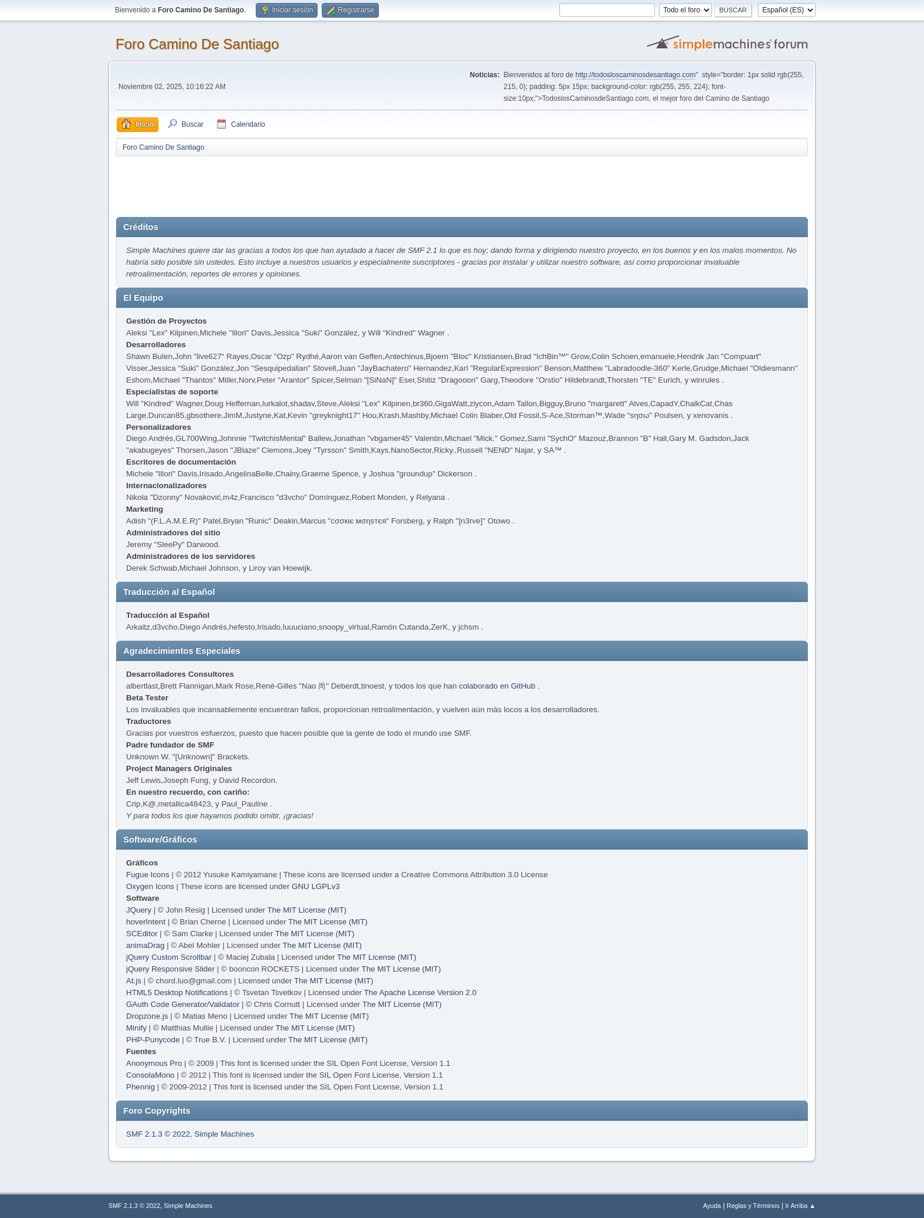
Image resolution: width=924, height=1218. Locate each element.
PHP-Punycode (153, 1039)
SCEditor (141, 933)
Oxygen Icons (150, 886)
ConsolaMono (150, 1075)
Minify (136, 1027)
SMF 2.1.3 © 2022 (158, 1134)
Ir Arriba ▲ (801, 1205)
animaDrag (145, 945)
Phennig (140, 1086)
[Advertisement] (323, 183)
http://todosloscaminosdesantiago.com (636, 75)
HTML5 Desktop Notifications (177, 992)
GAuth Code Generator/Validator (182, 1004)
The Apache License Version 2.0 (420, 992)
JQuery (138, 910)
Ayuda (712, 1205)
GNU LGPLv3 (315, 886)
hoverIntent (146, 921)
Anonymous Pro (154, 1063)
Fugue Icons (147, 874)
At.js (133, 980)
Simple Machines (224, 1134)
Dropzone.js (147, 1016)
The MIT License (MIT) (307, 910)
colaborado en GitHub (497, 686)
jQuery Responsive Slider (170, 968)
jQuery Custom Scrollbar (169, 957)
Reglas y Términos (753, 1205)
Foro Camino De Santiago (197, 44)
